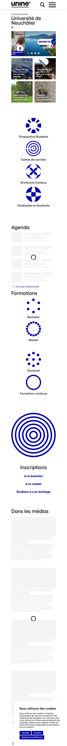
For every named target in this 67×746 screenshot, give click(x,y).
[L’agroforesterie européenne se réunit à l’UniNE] (22, 92)
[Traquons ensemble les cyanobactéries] (45, 92)
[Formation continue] (33, 383)
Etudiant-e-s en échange (33, 491)
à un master (33, 484)
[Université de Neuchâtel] (20, 5)
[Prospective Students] (33, 126)
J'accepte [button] (25, 733)
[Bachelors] (33, 307)
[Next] (49, 45)
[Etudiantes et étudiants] (33, 195)
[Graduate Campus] (33, 172)
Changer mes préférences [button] (32, 737)
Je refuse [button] (37, 733)
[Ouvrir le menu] (52, 4)
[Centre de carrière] (33, 149)
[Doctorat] (33, 360)
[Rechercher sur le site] (42, 4)
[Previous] (18, 45)
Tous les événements (27, 286)
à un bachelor (33, 476)
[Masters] (33, 330)
